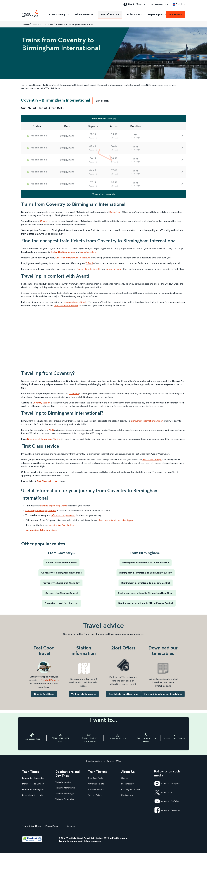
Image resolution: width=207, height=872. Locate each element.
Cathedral (74, 393)
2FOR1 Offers (94, 818)
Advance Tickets (96, 789)
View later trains (103, 194)
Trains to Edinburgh (64, 793)
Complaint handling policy (133, 812)
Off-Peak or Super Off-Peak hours (72, 257)
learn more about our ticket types (116, 520)
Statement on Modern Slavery (135, 801)
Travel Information (108, 14)
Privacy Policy (51, 844)
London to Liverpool (32, 812)
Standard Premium (50, 680)
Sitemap (71, 844)
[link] (178, 4)
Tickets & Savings (57, 14)
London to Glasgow (31, 801)
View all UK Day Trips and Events (68, 829)
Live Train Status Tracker (66, 305)
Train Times (30, 772)
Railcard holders (59, 251)
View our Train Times (32, 818)
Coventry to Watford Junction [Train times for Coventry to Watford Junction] (61, 603)
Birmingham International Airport (147, 420)
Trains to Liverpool (64, 805)
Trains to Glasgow (63, 810)
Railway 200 (133, 14)
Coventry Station (41, 402)
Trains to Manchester (65, 788)
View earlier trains (103, 118)
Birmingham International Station (44, 439)
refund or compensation (63, 515)
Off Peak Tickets (96, 784)
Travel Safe (126, 806)
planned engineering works (53, 505)
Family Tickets (94, 806)
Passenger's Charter (130, 789)
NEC (51, 429)
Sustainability (127, 784)
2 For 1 (89, 263)
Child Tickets (94, 801)
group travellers (88, 251)
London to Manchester (33, 778)
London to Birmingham (33, 789)
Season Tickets (84, 269)
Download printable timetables (41, 529)
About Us (128, 772)
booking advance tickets (75, 302)
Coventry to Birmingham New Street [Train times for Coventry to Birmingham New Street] (61, 572)
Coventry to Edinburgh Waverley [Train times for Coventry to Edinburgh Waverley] (61, 582)
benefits (97, 269)
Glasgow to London (31, 806)
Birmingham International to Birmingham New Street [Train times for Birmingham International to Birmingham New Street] (146, 593)
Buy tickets (175, 14)
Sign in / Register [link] (135, 4)
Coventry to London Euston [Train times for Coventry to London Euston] (61, 562)
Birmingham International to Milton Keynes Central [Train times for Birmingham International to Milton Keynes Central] (145, 603)
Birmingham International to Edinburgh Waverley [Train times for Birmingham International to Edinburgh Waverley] (145, 572)
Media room (127, 795)
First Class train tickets (48, 481)
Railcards (92, 812)
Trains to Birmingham (65, 799)
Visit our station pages (83, 694)
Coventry (45, 221)
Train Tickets (97, 772)
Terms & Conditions (31, 844)
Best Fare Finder (96, 778)
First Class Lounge (152, 459)
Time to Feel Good (44, 694)
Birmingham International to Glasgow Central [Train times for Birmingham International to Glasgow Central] (145, 582)
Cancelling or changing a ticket (40, 510)
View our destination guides (69, 822)
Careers (125, 778)
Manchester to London (33, 784)
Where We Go (82, 14)
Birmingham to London (33, 795)
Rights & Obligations (131, 818)
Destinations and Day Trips (67, 774)
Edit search (102, 100)
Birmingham (115, 212)
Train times (48, 24)
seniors (71, 251)
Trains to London (63, 782)
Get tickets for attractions (123, 694)
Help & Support (156, 14)
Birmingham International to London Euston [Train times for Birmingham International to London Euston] (145, 562)
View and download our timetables (163, 694)
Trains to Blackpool (64, 816)
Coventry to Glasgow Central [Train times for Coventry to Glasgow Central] (61, 593)
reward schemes (115, 269)
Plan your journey (96, 824)
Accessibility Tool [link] (159, 4)
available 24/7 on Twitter (61, 525)
